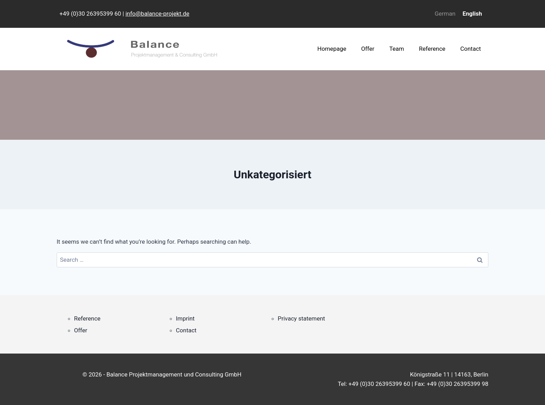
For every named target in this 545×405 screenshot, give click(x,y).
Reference (432, 48)
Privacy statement (301, 318)
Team (396, 48)
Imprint (185, 318)
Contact (470, 48)
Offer (367, 48)
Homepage (331, 48)
